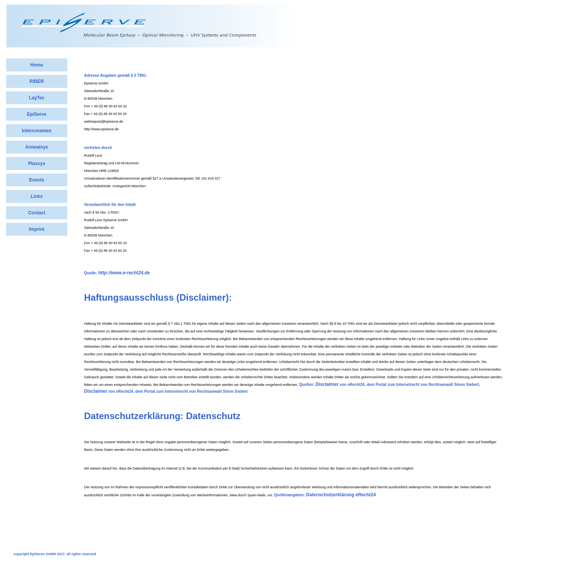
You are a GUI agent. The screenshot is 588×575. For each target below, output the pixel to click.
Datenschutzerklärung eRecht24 (341, 494)
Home (36, 65)
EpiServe (36, 114)
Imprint (37, 229)
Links (36, 196)
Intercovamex (36, 130)
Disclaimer (327, 384)
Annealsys (36, 147)
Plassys (36, 163)
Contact (36, 212)
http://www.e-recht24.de (123, 272)
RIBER (36, 81)
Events (36, 180)
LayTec (36, 97)
